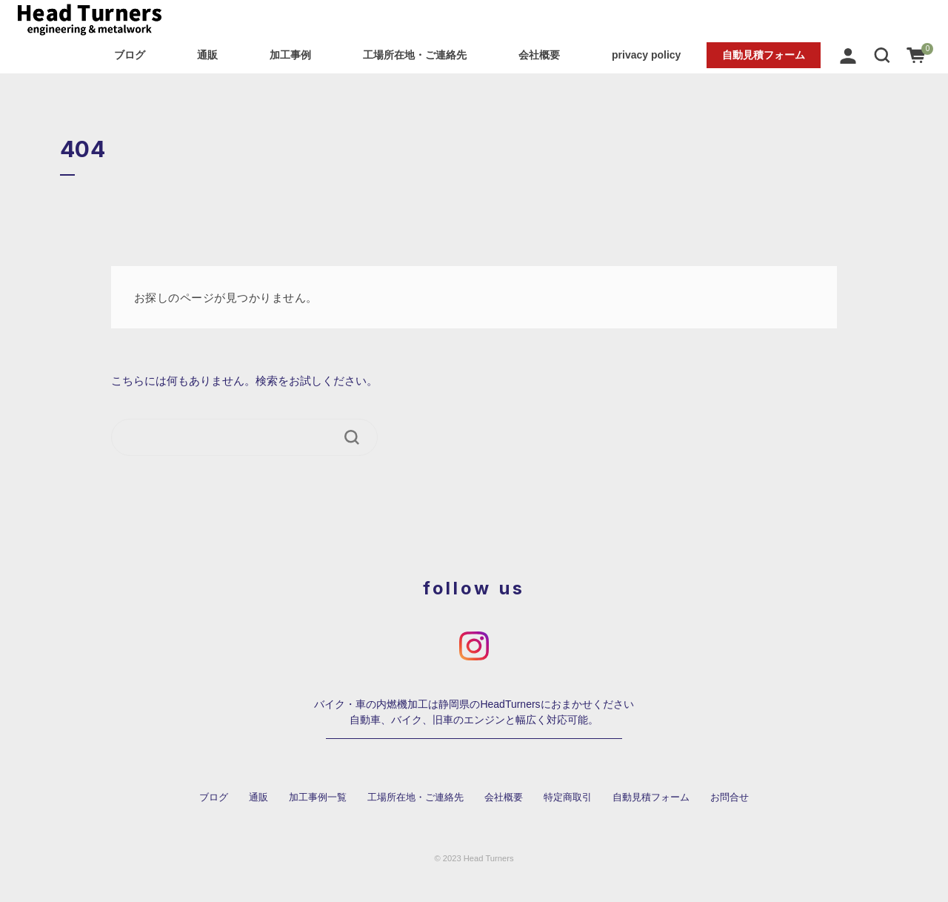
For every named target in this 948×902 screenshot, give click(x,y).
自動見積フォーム (763, 55)
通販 (207, 55)
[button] (882, 55)
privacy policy (646, 55)
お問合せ (729, 797)
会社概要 (539, 55)
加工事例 (290, 55)
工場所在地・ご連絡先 (415, 55)
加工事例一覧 (318, 797)
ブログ (129, 55)
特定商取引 (568, 797)
